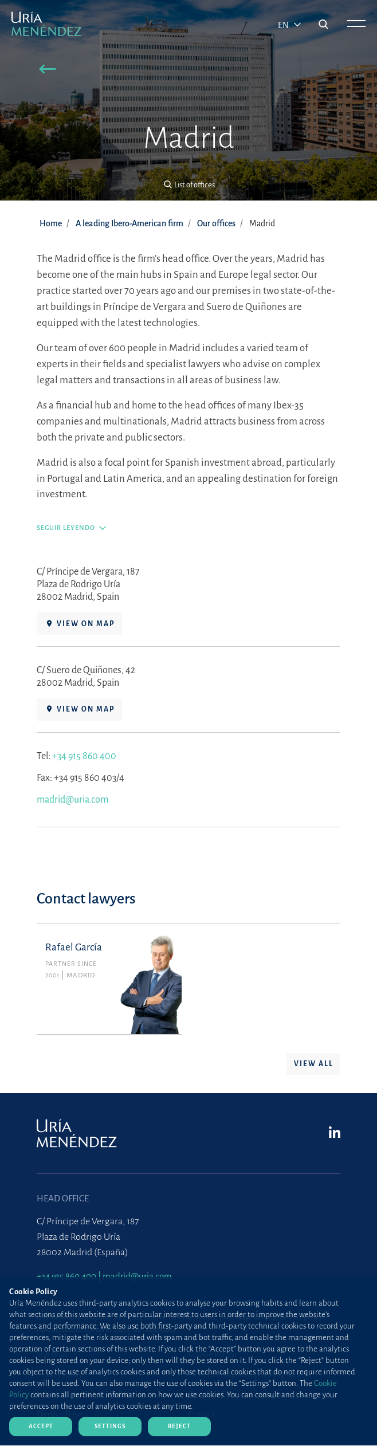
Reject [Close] (179, 1426)
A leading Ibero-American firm (129, 223)
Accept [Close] (41, 1426)
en (284, 25)
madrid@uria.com (72, 804)
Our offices (216, 223)
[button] (48, 71)
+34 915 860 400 (84, 760)
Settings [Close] (110, 1426)
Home (51, 223)
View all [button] (313, 1068)
